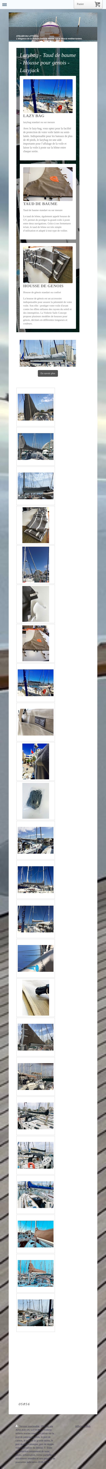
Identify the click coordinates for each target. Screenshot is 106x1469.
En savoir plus (48, 373)
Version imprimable (28, 1426)
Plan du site (47, 1426)
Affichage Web (82, 1426)
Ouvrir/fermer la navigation (53, 4)
